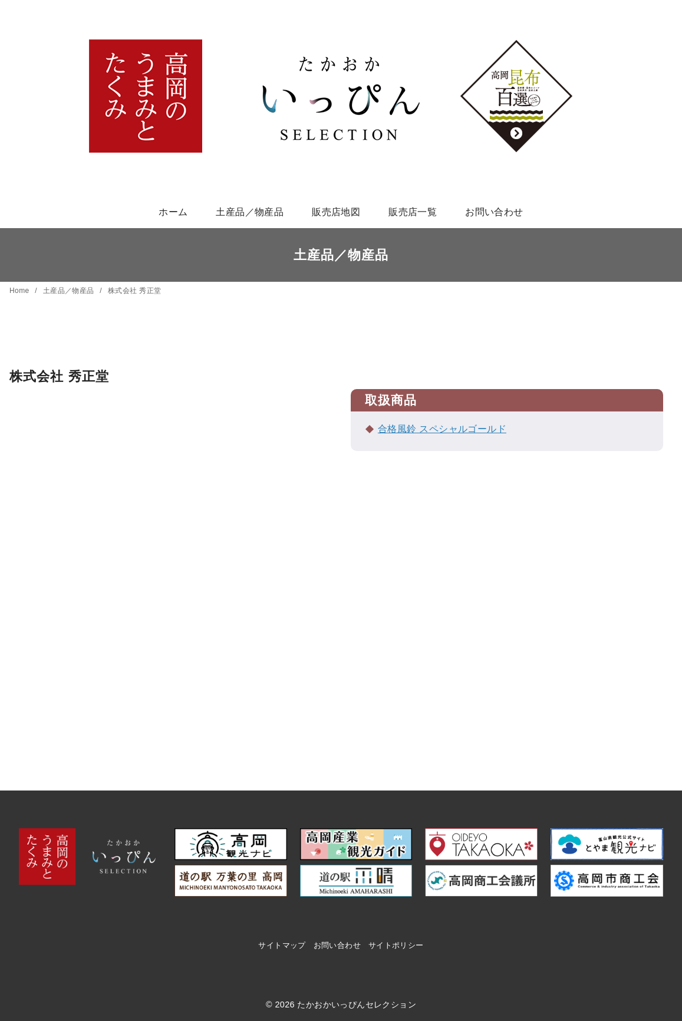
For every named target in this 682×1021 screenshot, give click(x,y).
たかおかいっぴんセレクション (356, 1004)
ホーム (173, 212)
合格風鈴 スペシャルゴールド (442, 429)
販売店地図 (336, 212)
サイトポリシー (396, 945)
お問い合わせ (494, 212)
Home (20, 290)
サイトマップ (281, 945)
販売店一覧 (412, 212)
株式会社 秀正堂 (135, 290)
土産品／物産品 (250, 212)
